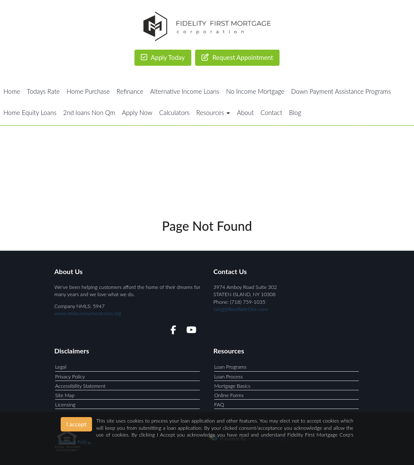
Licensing (65, 404)
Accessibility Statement (80, 386)
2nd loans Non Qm (89, 112)
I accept (76, 424)
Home (11, 91)
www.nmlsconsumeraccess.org (87, 313)
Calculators (174, 112)
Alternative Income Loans (184, 91)
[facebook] (170, 331)
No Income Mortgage (255, 91)
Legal (60, 367)
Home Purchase (88, 91)
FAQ (219, 404)
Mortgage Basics (232, 386)
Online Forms (228, 395)
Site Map (65, 395)
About (245, 112)
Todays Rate (43, 91)
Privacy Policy (70, 376)
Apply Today (163, 57)
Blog (295, 112)
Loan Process (228, 376)
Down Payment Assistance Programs (341, 91)
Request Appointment (237, 57)
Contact (271, 112)
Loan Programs (230, 367)
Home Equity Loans (29, 112)
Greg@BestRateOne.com (240, 309)
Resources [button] (213, 112)
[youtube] (191, 331)
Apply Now (137, 112)
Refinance (130, 91)
